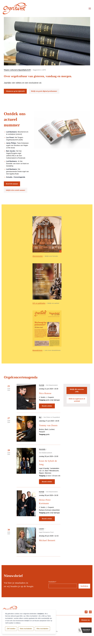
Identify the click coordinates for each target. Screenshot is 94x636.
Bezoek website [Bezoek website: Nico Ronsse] (47, 406)
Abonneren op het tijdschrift (15, 91)
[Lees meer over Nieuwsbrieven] (47, 331)
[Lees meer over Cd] (47, 284)
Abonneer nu (85, 620)
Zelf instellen (11, 628)
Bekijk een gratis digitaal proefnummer (44, 91)
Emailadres (52, 582)
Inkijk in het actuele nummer (15, 190)
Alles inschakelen (42, 628)
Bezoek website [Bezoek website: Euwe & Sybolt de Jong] (47, 481)
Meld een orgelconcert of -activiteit (77, 400)
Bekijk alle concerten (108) (77, 390)
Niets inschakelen (26, 628)
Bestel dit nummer (12, 184)
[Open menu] (89, 8)
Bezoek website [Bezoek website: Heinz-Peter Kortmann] (47, 518)
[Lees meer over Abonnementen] (47, 237)
